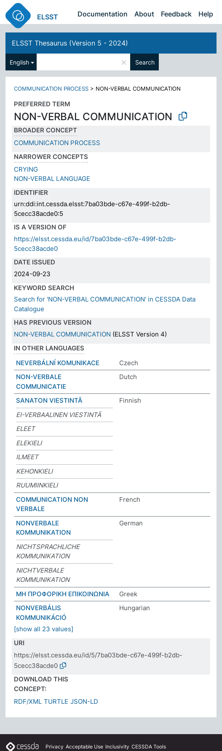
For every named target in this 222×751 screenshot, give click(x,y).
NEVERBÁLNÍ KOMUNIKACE (57, 363)
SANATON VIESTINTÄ (49, 400)
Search (145, 62)
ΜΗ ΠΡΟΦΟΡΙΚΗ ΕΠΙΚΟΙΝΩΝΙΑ (63, 594)
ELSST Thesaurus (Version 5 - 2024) (70, 43)
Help (205, 14)
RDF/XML (28, 701)
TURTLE (56, 701)
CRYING (26, 169)
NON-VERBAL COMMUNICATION (62, 334)
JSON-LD (84, 701)
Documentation (103, 14)
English (19, 62)
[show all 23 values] (43, 629)
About (144, 14)
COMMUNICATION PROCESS (51, 88)
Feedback (176, 14)
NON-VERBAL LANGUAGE (52, 179)
